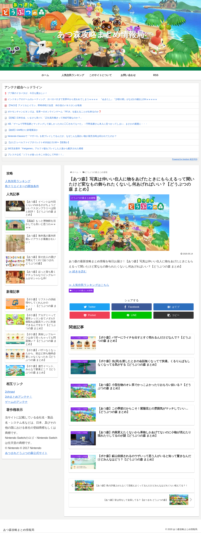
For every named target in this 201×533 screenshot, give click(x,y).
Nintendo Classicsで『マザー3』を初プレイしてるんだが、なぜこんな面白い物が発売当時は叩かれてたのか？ (62, 136)
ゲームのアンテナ (16, 402)
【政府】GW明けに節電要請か (23, 130)
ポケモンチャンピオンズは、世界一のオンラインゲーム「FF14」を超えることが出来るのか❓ (54, 111)
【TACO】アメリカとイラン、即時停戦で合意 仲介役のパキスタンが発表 (45, 105)
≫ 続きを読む (78, 271)
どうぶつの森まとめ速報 (81, 290)
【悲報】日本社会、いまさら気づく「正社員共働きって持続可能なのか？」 (45, 117)
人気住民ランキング (17, 181)
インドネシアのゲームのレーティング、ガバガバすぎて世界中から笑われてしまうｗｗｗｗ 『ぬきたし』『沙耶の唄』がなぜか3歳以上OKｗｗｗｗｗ (82, 99)
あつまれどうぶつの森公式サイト (26, 453)
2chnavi (10, 391)
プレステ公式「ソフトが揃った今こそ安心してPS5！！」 (36, 154)
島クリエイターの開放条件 (22, 186)
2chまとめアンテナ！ (18, 396)
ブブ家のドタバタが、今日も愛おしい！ (27, 93)
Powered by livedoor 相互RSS (184, 159)
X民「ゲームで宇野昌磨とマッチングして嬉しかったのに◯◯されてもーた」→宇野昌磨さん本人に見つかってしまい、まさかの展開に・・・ (78, 124)
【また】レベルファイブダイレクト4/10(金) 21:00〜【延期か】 (39, 142)
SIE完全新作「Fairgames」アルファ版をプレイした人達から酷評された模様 (45, 148)
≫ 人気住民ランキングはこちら (89, 285)
